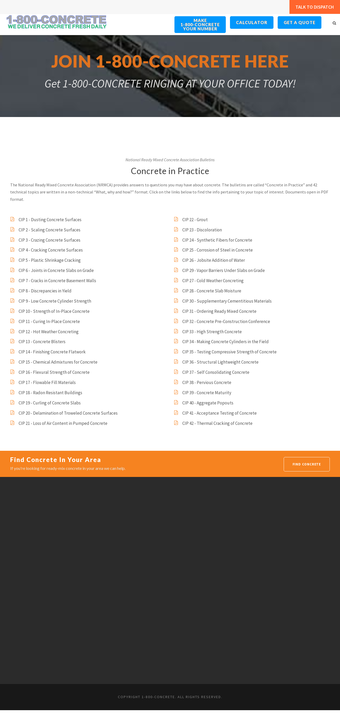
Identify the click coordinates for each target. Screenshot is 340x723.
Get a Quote (299, 22)
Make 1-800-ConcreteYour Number (200, 24)
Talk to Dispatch (311, 7)
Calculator (252, 22)
